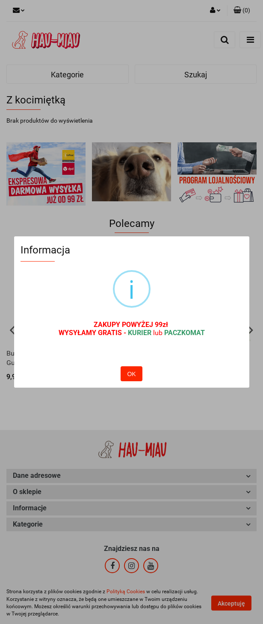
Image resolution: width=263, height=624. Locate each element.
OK (131, 355)
